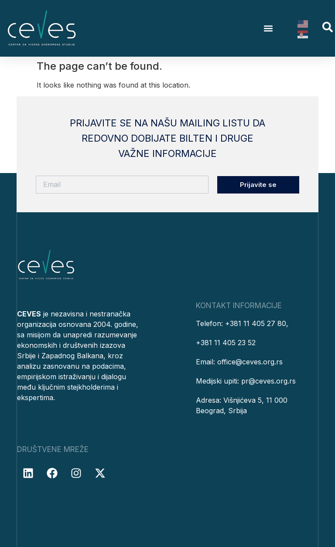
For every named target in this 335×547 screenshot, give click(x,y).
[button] (268, 28)
